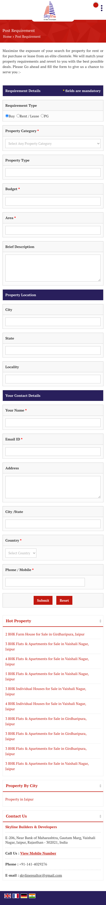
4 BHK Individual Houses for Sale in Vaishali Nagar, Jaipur (45, 706)
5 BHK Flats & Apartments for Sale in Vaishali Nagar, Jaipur (47, 676)
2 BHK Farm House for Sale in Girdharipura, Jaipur (45, 634)
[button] (38, 853)
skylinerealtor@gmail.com (41, 875)
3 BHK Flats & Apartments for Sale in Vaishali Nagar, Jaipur (47, 646)
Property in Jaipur (19, 799)
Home (7, 36)
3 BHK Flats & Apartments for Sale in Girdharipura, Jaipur (45, 721)
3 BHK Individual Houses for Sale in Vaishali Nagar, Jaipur (45, 691)
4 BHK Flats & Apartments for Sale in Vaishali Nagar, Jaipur (47, 661)
